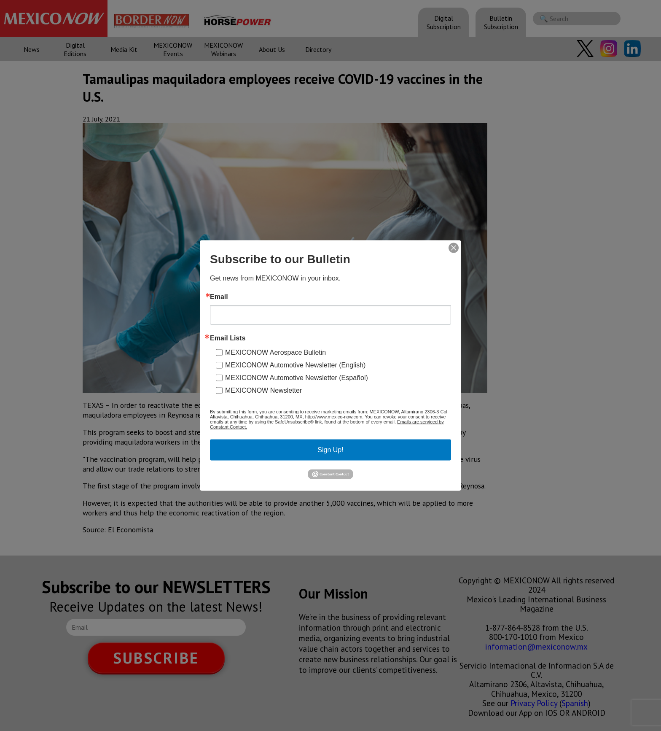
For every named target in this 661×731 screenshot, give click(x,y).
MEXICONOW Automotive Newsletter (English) (295, 364)
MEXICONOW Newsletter (263, 390)
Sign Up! (330, 449)
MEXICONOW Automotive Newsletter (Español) (296, 377)
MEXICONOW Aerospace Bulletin (275, 352)
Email (219, 296)
